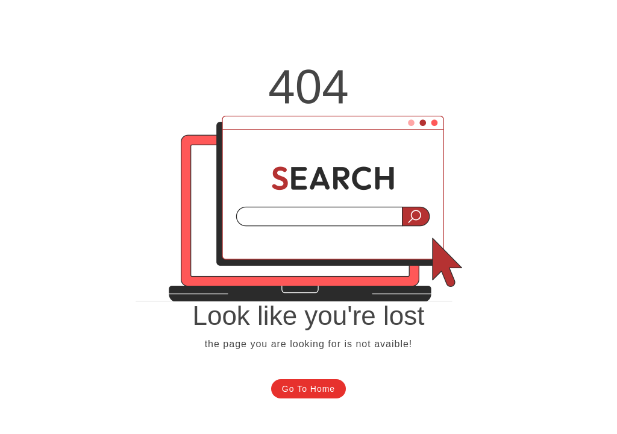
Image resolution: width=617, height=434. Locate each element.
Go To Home (308, 389)
